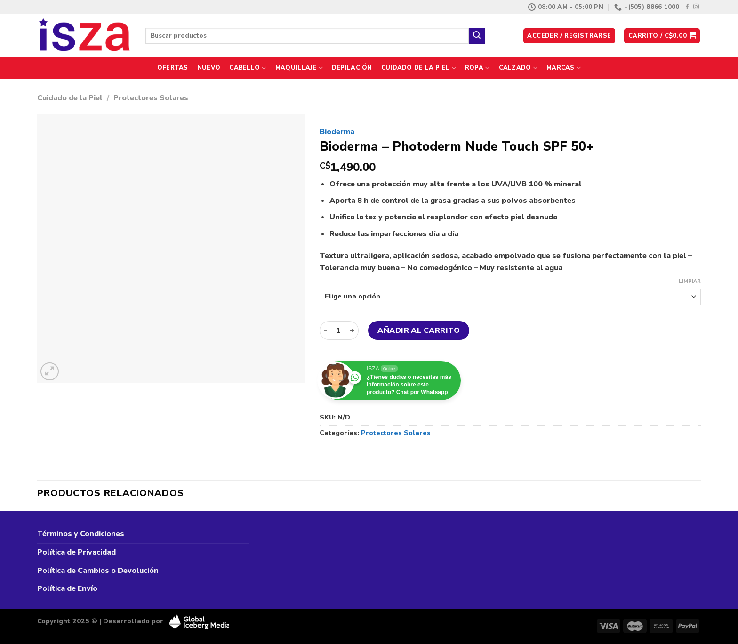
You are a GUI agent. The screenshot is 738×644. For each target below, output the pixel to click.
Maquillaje (299, 68)
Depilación (352, 68)
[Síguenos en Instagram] (696, 7)
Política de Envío (67, 588)
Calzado (518, 68)
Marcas (563, 68)
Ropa (477, 68)
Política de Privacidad (76, 552)
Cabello (247, 68)
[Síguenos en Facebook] (687, 7)
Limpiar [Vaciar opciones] (690, 281)
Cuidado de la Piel (418, 68)
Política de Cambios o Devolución (98, 570)
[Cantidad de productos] (338, 330)
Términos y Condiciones (80, 534)
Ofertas (172, 68)
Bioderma (337, 132)
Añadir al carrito (418, 330)
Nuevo (208, 68)
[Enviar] (477, 36)
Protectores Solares (150, 98)
